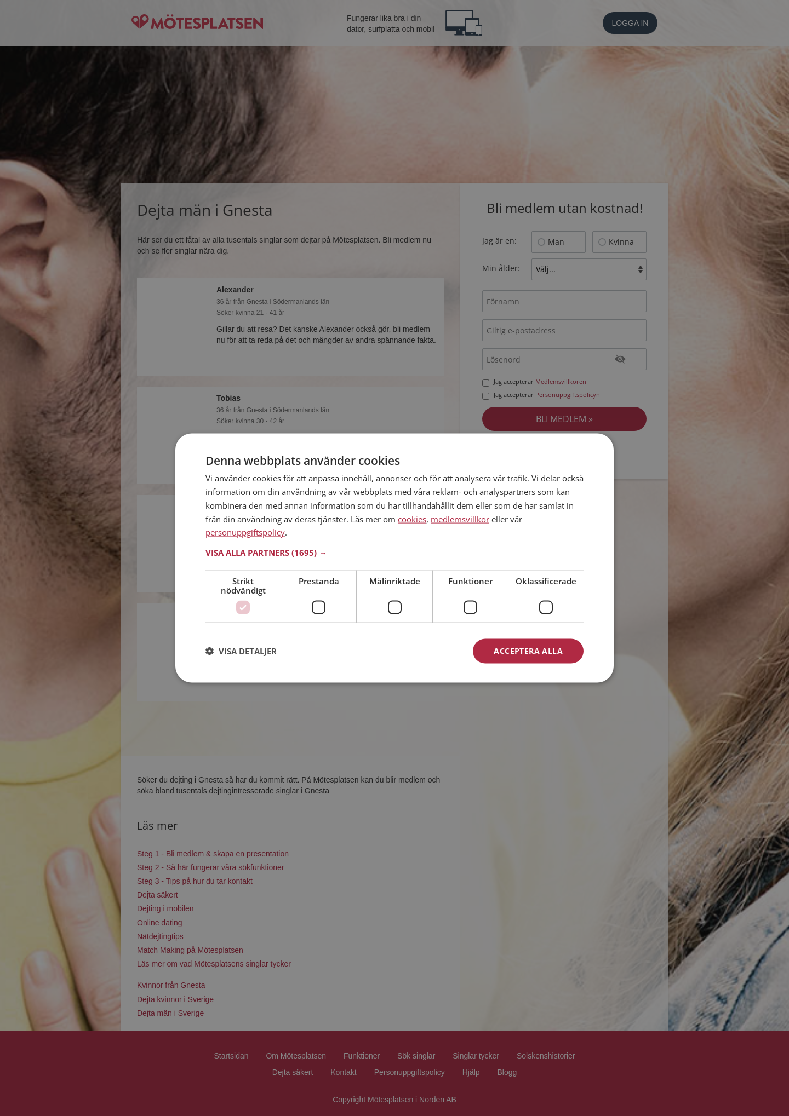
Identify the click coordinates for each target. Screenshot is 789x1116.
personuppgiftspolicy (245, 532)
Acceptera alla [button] (528, 651)
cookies (412, 518)
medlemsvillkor (460, 518)
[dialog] (394, 558)
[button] (394, 552)
